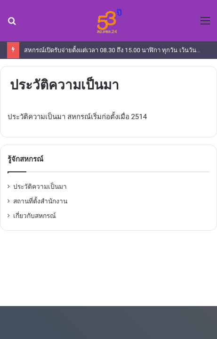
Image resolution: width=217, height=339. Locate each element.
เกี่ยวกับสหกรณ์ (34, 215)
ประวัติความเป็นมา (40, 186)
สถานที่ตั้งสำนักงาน (40, 201)
